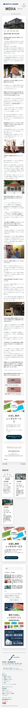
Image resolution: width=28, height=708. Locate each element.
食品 (14, 31)
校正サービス (5, 690)
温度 (8, 31)
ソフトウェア (5, 695)
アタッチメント (7, 681)
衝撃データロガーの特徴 (8, 693)
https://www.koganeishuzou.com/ (14, 455)
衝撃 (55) (12, 595)
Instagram (13, 206)
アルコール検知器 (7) (16, 597)
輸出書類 (4, 688)
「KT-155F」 (16, 385)
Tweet (6, 459)
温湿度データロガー (8, 679)
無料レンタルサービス (7, 687)
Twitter (18, 204)
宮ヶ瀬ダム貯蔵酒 (16, 214)
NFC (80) (15, 593)
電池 (5, 682)
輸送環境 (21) (8, 597)
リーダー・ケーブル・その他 (10, 684)
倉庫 (17, 31)
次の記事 (23, 464)
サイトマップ (5, 701)
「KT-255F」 (18, 393)
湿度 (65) (7, 595)
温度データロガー (8, 678)
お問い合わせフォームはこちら (14, 437)
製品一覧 (4, 675)
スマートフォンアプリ (7, 692)
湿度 (11, 31)
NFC (5, 31)
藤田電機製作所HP (6, 699)
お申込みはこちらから (11, 557)
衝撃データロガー (8, 676)
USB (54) (17, 595)
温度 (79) (20, 593)
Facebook (7, 206)
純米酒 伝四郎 (16, 103)
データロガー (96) (8, 593)
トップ (3, 673)
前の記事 (5, 464)
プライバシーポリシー (7, 697)
